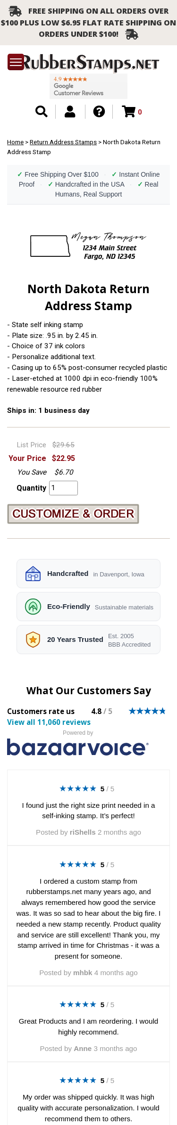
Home (15, 142)
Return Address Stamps (63, 142)
